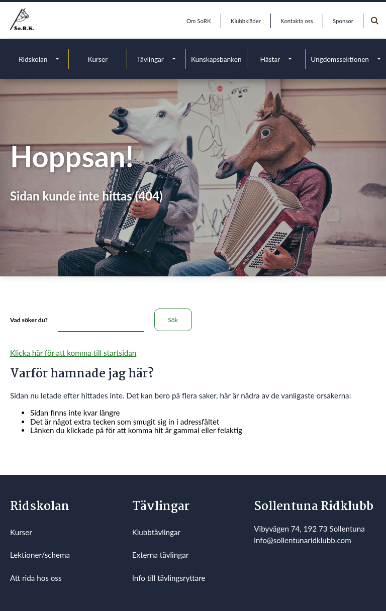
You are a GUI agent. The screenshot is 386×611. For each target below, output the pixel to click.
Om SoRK (198, 21)
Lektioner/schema (40, 554)
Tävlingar (150, 59)
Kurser (98, 59)
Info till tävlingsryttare (169, 577)
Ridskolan (33, 59)
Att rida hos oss (36, 577)
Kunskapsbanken (216, 59)
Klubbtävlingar (156, 532)
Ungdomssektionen (340, 59)
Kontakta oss (296, 21)
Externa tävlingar (160, 554)
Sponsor (343, 21)
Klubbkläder (246, 21)
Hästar (270, 59)
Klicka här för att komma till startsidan (73, 352)
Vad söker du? (29, 320)
